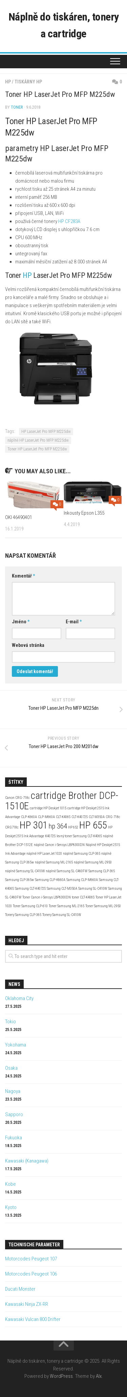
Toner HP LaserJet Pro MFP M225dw (37, 449)
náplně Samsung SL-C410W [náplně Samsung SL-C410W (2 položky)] (25, 871)
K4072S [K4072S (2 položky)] (50, 836)
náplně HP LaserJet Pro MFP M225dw (38, 440)
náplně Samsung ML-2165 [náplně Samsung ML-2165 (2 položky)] (54, 862)
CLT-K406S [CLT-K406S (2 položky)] (63, 817)
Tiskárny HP (28, 81)
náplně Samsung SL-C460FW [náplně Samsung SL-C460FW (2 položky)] (66, 871)
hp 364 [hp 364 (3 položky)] (57, 826)
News (14, 984)
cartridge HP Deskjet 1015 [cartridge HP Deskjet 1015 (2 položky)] (48, 808)
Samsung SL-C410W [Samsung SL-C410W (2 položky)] (92, 888)
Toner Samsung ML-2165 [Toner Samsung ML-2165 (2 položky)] (66, 906)
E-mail (74, 621)
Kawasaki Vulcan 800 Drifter (33, 1319)
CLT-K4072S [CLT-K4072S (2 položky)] (79, 817)
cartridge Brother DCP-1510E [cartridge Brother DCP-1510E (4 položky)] (61, 801)
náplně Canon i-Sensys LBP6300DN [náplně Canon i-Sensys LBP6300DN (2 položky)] (59, 845)
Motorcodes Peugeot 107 (31, 1259)
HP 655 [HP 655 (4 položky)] (93, 825)
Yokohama (15, 1045)
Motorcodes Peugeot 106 (31, 1274)
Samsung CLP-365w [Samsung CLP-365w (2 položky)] (19, 880)
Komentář (23, 576)
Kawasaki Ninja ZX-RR (26, 1304)
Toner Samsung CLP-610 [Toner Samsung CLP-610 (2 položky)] (30, 906)
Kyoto (11, 1207)
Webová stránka (28, 645)
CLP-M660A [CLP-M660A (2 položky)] (46, 817)
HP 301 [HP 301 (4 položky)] (33, 825)
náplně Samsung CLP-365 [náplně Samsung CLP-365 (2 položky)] (81, 853)
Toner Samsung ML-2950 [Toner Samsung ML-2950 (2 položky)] (103, 906)
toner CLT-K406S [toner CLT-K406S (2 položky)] (83, 897)
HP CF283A (69, 221)
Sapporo (14, 1114)
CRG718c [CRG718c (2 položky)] (12, 827)
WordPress (61, 1376)
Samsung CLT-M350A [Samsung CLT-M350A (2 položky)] (62, 888)
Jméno (20, 621)
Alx (99, 1376)
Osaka (11, 1068)
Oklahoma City (19, 998)
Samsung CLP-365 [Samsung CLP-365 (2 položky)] (101, 871)
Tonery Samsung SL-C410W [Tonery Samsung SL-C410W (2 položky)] (61, 915)
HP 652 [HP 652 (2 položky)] (73, 827)
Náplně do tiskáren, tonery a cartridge (63, 25)
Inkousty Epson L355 (84, 513)
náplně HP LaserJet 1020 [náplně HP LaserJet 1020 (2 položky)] (44, 853)
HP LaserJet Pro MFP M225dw (46, 431)
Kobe (10, 1184)
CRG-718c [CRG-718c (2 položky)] (113, 817)
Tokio (10, 1022)
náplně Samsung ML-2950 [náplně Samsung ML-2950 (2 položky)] (93, 862)
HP (8, 81)
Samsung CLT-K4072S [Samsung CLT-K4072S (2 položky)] (30, 888)
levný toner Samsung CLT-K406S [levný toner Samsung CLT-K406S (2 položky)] (79, 836)
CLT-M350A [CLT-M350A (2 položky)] (97, 817)
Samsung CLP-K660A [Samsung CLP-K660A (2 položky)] (50, 880)
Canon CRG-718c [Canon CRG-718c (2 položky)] (17, 798)
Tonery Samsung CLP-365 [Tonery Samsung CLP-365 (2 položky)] (23, 915)
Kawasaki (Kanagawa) (26, 1161)
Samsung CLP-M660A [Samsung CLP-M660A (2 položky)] (82, 880)
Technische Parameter (34, 1244)
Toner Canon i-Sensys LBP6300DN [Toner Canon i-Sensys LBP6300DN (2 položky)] (46, 897)
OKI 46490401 (18, 517)
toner (17, 107)
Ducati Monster (20, 1289)
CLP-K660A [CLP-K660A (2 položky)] (29, 817)
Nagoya (12, 1091)
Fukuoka (13, 1138)
